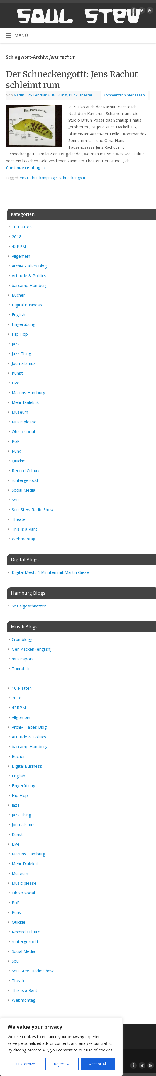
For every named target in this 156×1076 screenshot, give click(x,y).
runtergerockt (25, 480)
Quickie (18, 460)
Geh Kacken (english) (32, 649)
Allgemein (21, 256)
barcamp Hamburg (30, 285)
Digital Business (27, 305)
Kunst (62, 94)
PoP (16, 441)
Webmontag (23, 538)
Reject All (62, 1064)
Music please (24, 421)
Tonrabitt (21, 668)
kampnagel (48, 177)
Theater (85, 94)
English (18, 314)
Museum (20, 412)
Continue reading (26, 167)
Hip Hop (20, 334)
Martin (19, 94)
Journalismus (24, 363)
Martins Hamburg (28, 392)
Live (16, 382)
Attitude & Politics (29, 275)
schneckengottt (72, 177)
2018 (17, 236)
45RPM (19, 246)
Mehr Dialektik (25, 402)
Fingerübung (23, 324)
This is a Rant (24, 529)
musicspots (23, 659)
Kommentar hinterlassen (124, 94)
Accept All (98, 1064)
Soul (16, 499)
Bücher (18, 295)
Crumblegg (22, 639)
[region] (61, 1047)
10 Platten (22, 227)
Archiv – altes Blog (29, 266)
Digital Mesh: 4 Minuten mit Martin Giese (50, 572)
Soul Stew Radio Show (33, 509)
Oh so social (23, 431)
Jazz (16, 344)
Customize (25, 1064)
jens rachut (28, 177)
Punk (73, 94)
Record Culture (26, 470)
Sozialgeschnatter (29, 606)
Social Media (23, 490)
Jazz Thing (21, 353)
